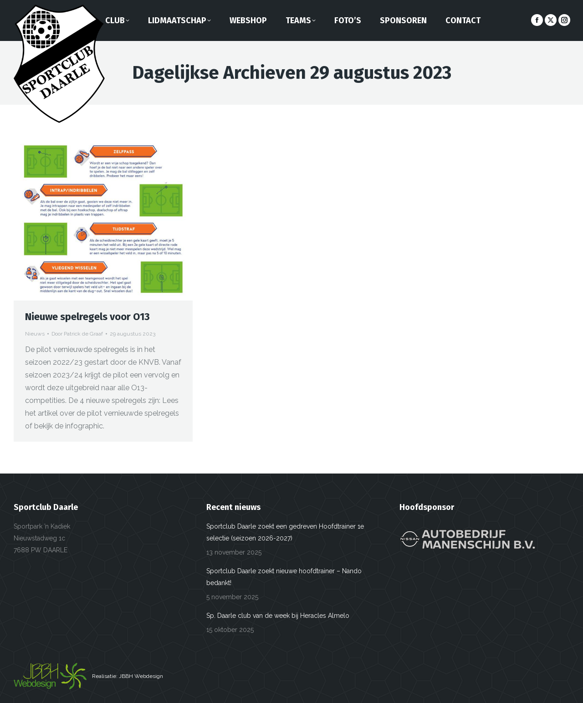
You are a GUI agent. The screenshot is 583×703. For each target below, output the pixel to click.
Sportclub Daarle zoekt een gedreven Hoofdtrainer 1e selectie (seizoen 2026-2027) (285, 532)
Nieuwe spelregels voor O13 (87, 317)
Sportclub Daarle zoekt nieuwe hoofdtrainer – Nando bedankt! (284, 576)
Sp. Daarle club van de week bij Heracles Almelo (277, 615)
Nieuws (35, 334)
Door (77, 334)
